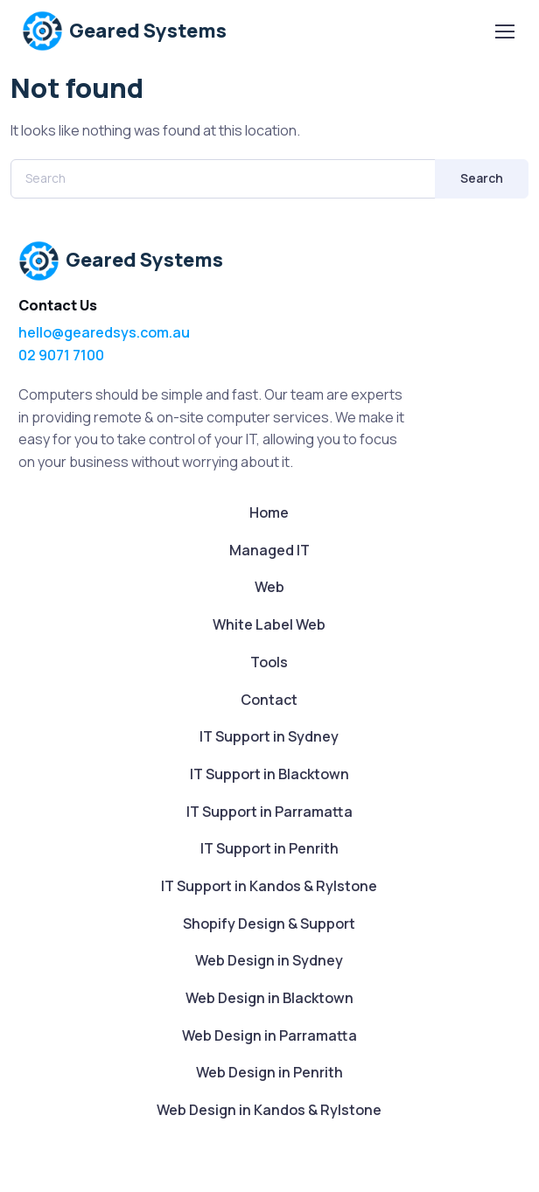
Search (481, 178)
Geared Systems (124, 31)
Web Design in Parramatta (269, 1035)
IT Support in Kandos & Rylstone (269, 886)
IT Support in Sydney (269, 736)
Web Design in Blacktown (270, 997)
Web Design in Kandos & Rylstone (269, 1109)
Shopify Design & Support (269, 923)
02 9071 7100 (61, 355)
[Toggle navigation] (504, 31)
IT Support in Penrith (269, 848)
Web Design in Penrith (269, 1072)
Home (269, 512)
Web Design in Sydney (269, 960)
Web (269, 586)
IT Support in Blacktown (269, 774)
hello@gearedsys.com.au (104, 332)
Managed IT (269, 550)
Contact (269, 699)
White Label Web (269, 624)
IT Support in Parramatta (269, 811)
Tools (269, 662)
